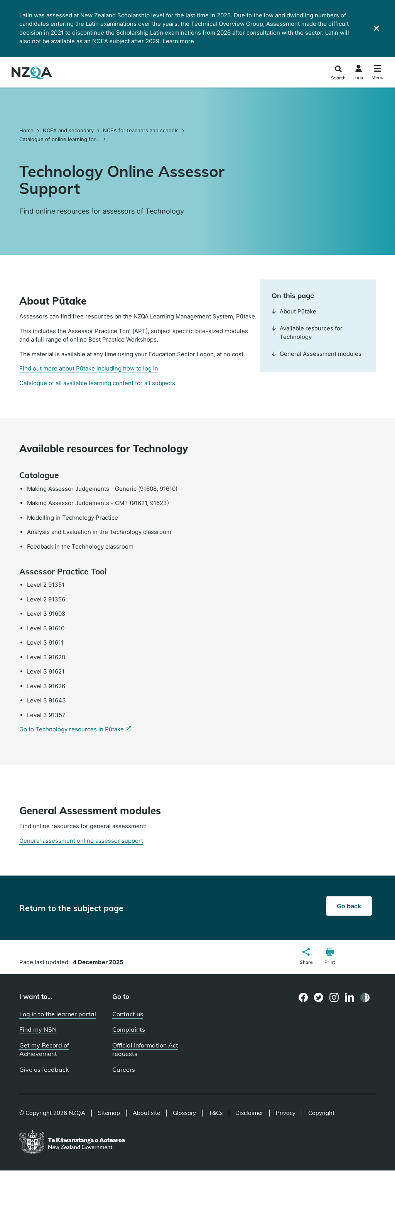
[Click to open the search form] (338, 73)
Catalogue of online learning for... (59, 139)
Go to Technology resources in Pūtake (75, 729)
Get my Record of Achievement (44, 1049)
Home (27, 130)
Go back (349, 906)
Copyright (321, 1113)
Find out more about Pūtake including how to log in (88, 368)
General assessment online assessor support (81, 840)
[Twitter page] (319, 997)
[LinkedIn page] (349, 997)
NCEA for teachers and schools (141, 130)
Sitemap (109, 1113)
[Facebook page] (303, 997)
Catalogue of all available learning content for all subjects (97, 383)
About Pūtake (294, 311)
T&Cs (216, 1113)
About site (146, 1113)
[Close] (376, 28)
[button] (306, 957)
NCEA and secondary (68, 130)
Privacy (285, 1113)
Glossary (184, 1113)
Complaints (128, 1029)
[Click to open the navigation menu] (377, 73)
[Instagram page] (334, 997)
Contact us (127, 1014)
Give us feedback (44, 1069)
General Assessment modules (316, 353)
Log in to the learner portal (57, 1014)
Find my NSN (38, 1029)
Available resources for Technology (307, 333)
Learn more (178, 41)
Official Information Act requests (145, 1049)
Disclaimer (249, 1113)
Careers (123, 1069)
